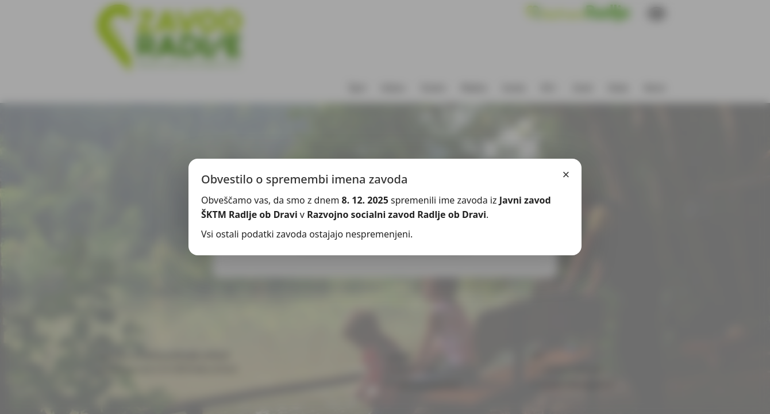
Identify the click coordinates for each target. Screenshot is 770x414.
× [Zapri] (566, 174)
